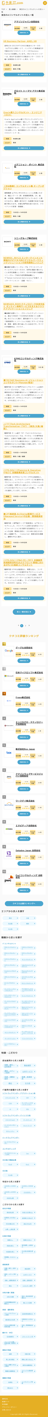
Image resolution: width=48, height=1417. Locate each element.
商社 (10, 1083)
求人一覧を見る (23, 612)
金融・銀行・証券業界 (10, 1065)
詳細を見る (23, 32)
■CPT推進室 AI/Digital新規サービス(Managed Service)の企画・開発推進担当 (23, 516)
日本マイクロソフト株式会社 (29, 672)
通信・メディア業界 (10, 1071)
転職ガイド (5, 1401)
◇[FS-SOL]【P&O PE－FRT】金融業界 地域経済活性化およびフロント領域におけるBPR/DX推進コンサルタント (23, 562)
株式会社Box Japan (25, 749)
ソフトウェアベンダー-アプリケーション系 (18, 1093)
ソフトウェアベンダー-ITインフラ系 (16, 1115)
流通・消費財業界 (10, 1077)
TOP (3, 9)
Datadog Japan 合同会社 (28, 850)
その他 (28, 1083)
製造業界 (28, 1065)
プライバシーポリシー (9, 1407)
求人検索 (12, 9)
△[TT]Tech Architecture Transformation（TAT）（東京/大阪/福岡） (23, 426)
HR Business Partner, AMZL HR (20, 41)
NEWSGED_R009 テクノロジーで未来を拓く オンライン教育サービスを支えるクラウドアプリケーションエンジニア (23, 306)
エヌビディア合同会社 (26, 825)
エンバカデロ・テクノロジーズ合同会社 (29, 723)
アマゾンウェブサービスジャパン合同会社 (29, 774)
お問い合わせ (6, 1409)
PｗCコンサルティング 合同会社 (29, 876)
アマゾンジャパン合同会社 (26, 21)
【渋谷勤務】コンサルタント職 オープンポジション (23, 187)
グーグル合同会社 (24, 647)
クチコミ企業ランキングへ (24, 903)
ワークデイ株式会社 (25, 800)
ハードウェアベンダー (10, 1137)
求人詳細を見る (23, 74)
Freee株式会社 (23, 697)
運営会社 (5, 1398)
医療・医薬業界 (28, 1077)
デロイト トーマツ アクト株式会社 (29, 91)
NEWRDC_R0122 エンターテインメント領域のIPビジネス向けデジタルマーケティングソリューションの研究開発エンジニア (23, 260)
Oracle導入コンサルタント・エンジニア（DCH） (22, 113)
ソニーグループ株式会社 (25, 238)
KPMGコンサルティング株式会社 (29, 359)
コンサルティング (9, 1148)
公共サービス (28, 1071)
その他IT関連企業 (9, 1160)
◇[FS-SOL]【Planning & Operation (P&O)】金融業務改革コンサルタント (22, 471)
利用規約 (5, 1404)
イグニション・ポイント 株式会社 (29, 165)
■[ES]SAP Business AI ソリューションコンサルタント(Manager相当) (23, 381)
